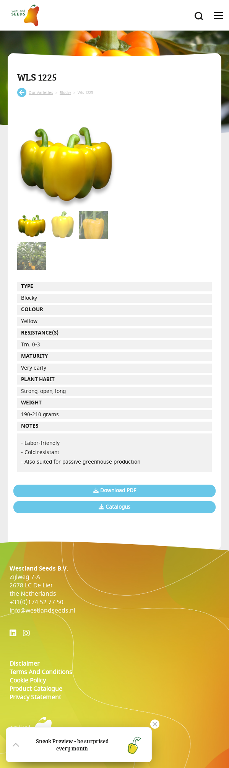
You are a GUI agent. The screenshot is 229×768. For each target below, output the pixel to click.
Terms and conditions (41, 672)
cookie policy (28, 680)
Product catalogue (36, 689)
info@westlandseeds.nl (42, 610)
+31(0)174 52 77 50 (36, 602)
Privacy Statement (35, 697)
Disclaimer (24, 664)
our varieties (41, 92)
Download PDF (114, 491)
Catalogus (114, 507)
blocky (65, 92)
